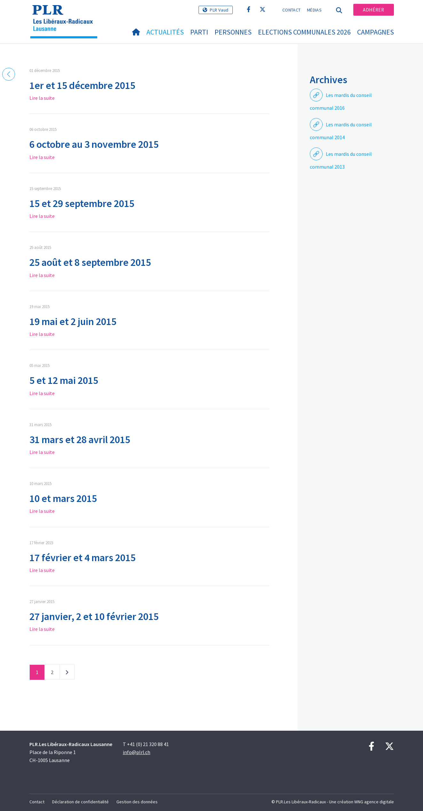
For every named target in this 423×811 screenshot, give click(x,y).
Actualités (165, 32)
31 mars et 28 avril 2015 (79, 439)
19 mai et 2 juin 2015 (72, 321)
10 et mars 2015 (63, 498)
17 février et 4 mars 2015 (82, 557)
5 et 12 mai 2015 (63, 380)
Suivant (67, 673)
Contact (291, 10)
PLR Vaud (219, 10)
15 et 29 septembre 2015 (81, 203)
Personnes (233, 32)
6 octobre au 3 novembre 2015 (94, 144)
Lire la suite (42, 98)
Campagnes (375, 32)
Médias (314, 10)
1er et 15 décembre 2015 (82, 85)
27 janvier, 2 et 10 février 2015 (94, 616)
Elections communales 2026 (304, 32)
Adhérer (373, 10)
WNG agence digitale (374, 802)
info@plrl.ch (136, 752)
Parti (199, 32)
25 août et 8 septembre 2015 (90, 262)
